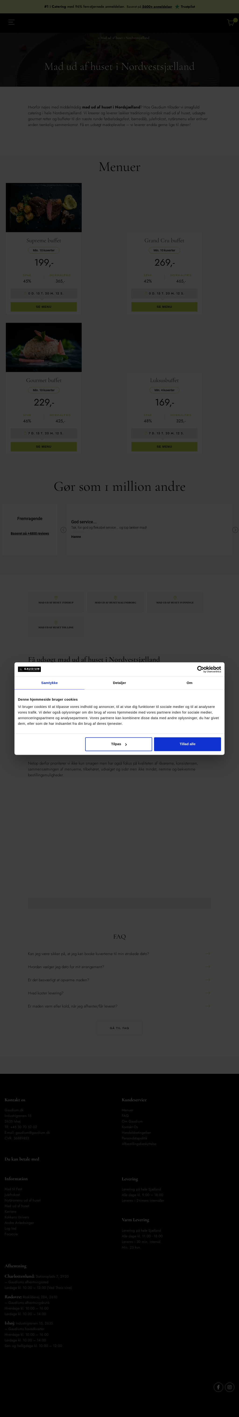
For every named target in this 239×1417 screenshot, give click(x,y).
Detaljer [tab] (119, 683)
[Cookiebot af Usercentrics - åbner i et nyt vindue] (200, 669)
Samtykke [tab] (49, 683)
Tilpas (119, 744)
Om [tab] (189, 683)
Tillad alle (187, 744)
